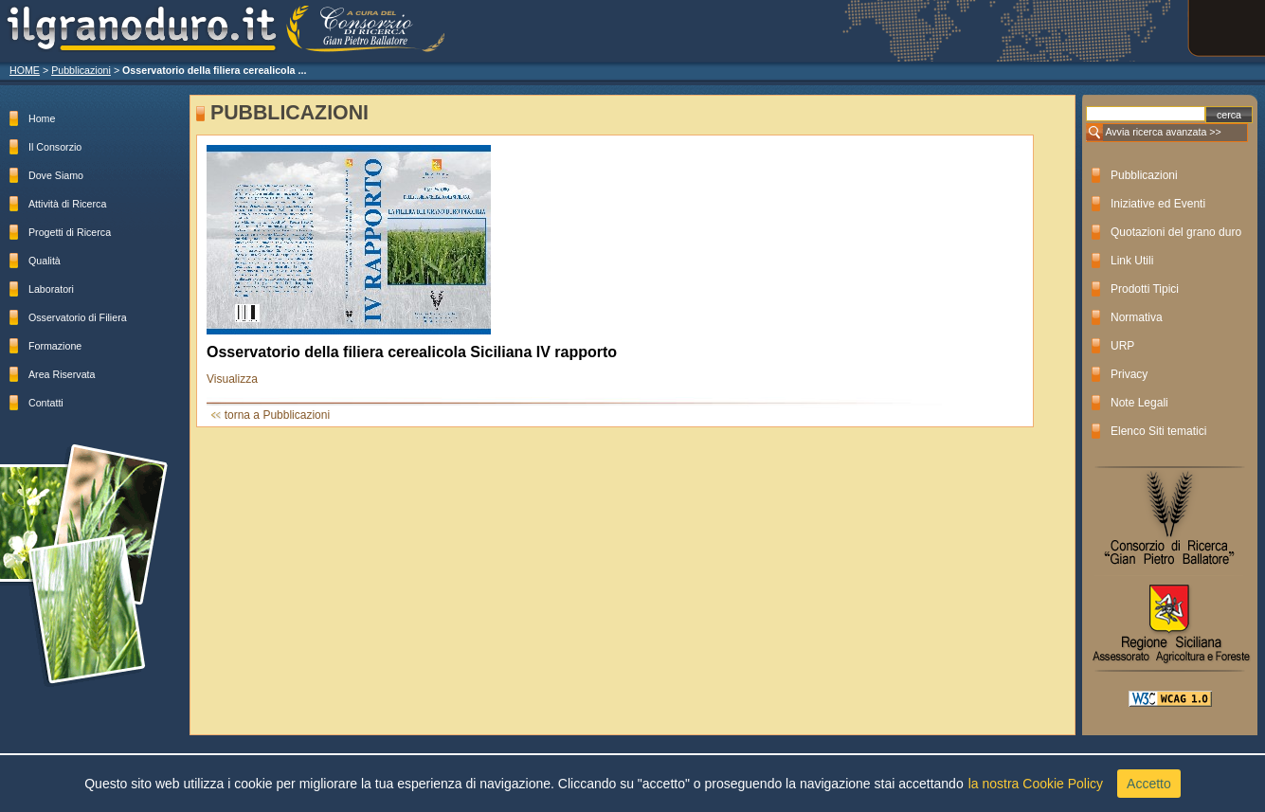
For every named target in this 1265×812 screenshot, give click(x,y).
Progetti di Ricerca (69, 232)
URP (1122, 345)
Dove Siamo (55, 175)
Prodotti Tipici (1145, 289)
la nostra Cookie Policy (1035, 783)
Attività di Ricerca (67, 203)
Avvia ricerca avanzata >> (1162, 131)
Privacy (1129, 374)
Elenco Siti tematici (1158, 431)
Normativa (1137, 317)
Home (41, 118)
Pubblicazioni (81, 70)
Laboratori (51, 289)
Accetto (1149, 783)
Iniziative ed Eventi (1158, 203)
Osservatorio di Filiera (77, 317)
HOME (24, 70)
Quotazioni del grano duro (1176, 232)
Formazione (54, 346)
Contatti (45, 402)
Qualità (44, 260)
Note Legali (1139, 402)
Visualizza (232, 379)
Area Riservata (61, 374)
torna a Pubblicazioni (277, 415)
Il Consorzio (54, 147)
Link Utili (1132, 260)
